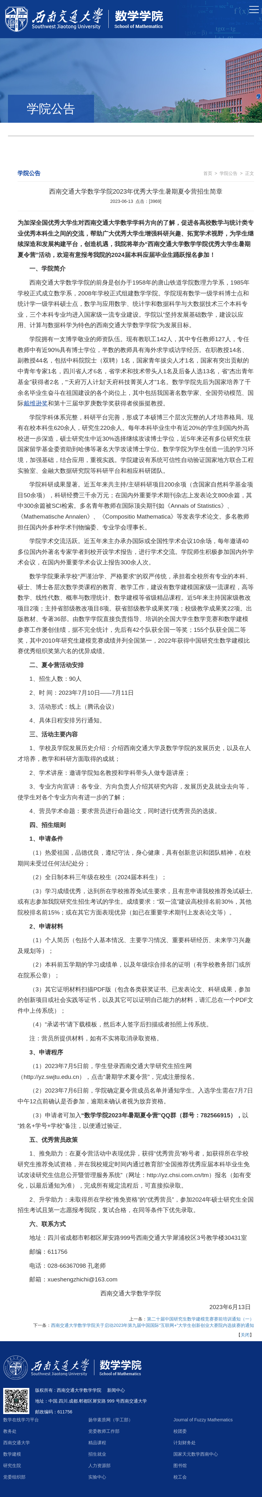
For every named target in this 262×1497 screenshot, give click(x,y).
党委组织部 (14, 1477)
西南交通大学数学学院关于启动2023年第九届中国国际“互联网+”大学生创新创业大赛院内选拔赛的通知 (152, 1325)
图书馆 (180, 1465)
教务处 (10, 1431)
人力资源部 (99, 1465)
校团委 (180, 1431)
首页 (207, 173)
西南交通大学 (16, 1442)
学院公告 (228, 173)
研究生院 (12, 1465)
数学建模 (12, 1454)
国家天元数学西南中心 (195, 1454)
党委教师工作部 (104, 1431)
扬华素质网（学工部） (110, 1419)
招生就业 (97, 1454)
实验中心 (97, 1477)
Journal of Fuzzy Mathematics (203, 1419)
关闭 (245, 1334)
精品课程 (97, 1442)
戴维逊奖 (36, 403)
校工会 (180, 1477)
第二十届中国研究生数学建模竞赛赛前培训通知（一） (200, 1318)
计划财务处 (184, 1442)
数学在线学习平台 (21, 1419)
